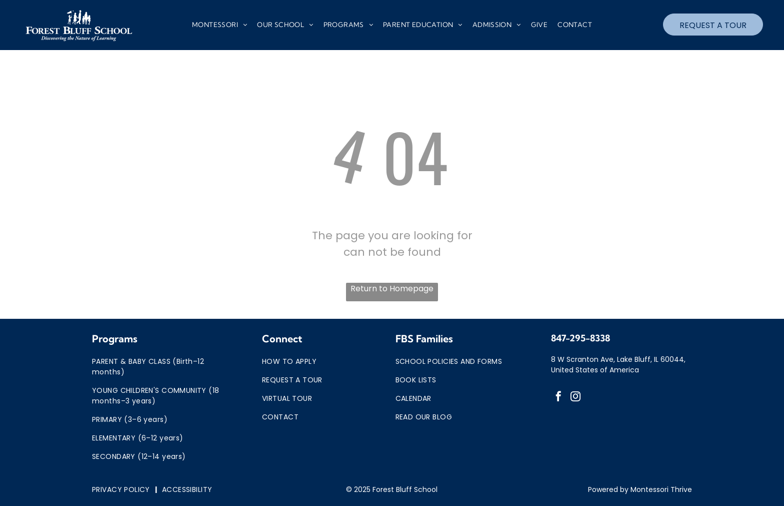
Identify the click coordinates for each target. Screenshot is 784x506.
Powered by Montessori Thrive (640, 489)
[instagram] (575, 397)
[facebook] (558, 397)
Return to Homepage (392, 288)
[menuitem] (219, 25)
